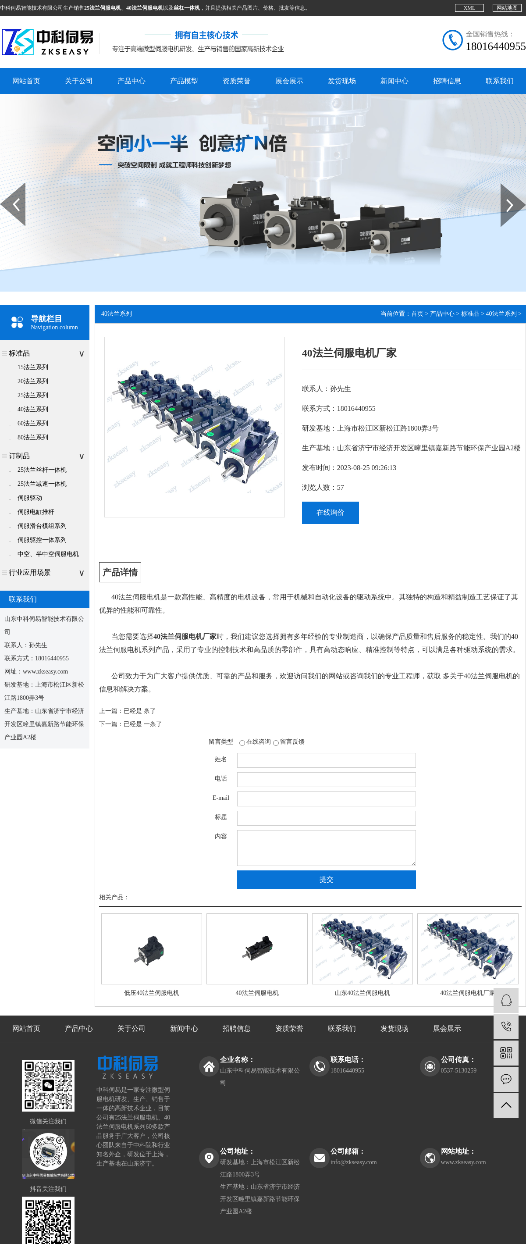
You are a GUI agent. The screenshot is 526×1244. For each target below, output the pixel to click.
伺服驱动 (30, 498)
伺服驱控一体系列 (42, 540)
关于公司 (79, 81)
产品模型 (184, 81)
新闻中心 (394, 81)
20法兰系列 (33, 381)
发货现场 (342, 81)
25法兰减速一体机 (42, 484)
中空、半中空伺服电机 (48, 554)
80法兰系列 (33, 437)
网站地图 (507, 8)
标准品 (19, 353)
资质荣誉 (237, 81)
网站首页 (26, 81)
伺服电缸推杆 (36, 512)
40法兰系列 (33, 409)
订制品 (19, 456)
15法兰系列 (33, 367)
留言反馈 (292, 741)
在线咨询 (258, 741)
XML (470, 8)
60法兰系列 (33, 423)
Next (506, 186)
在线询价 (330, 512)
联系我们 (500, 81)
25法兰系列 (33, 395)
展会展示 (289, 81)
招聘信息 (447, 81)
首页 (417, 313)
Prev (5, 186)
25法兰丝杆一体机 (42, 470)
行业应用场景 (30, 572)
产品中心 (131, 81)
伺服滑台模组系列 (42, 526)
